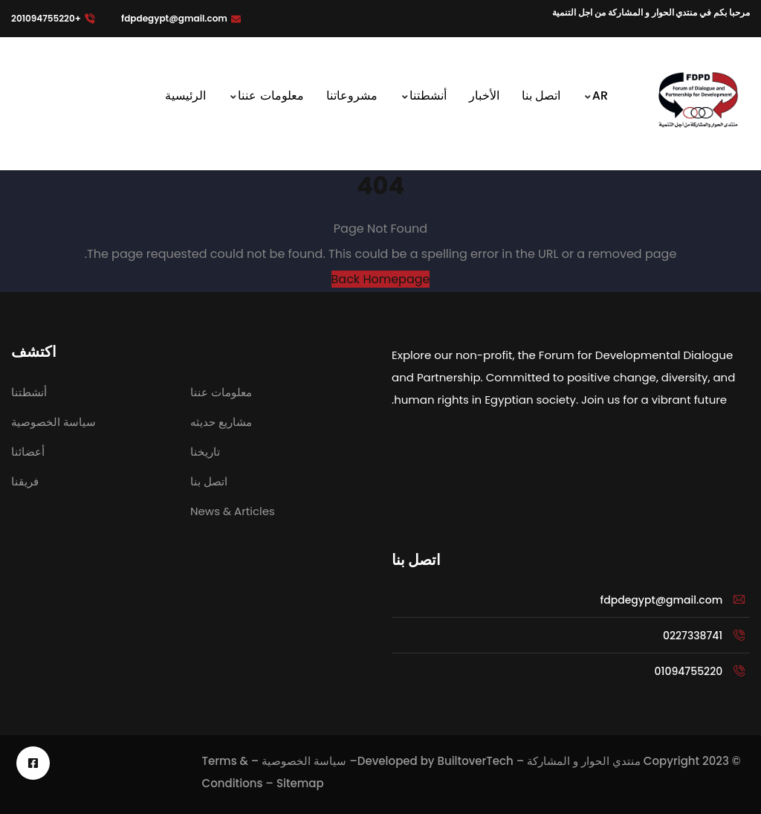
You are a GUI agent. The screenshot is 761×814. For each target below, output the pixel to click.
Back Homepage (380, 279)
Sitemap (300, 783)
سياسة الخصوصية (304, 761)
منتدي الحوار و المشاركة (584, 761)
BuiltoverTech (475, 761)
